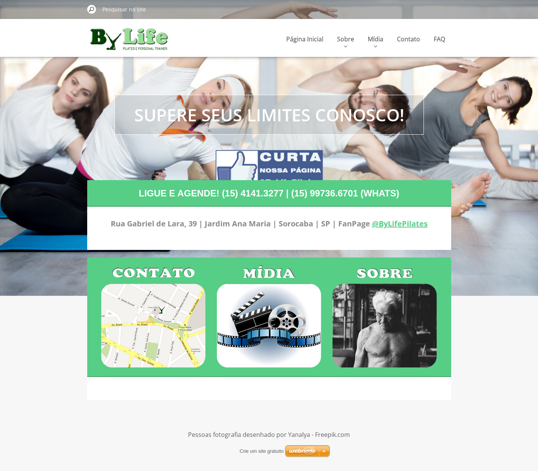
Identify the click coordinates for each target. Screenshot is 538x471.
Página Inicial (304, 39)
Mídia (375, 41)
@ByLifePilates (400, 223)
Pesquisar (91, 9)
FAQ (439, 39)
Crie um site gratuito (262, 451)
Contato (408, 39)
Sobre (345, 41)
